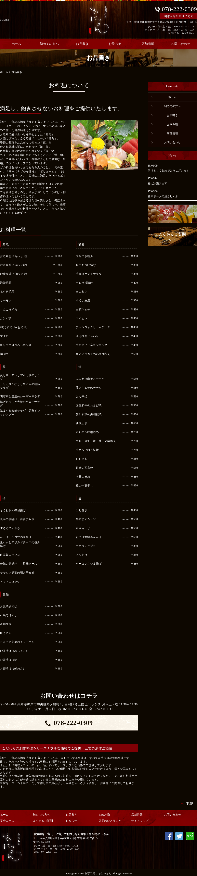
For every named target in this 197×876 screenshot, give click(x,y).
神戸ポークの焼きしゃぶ (163, 196)
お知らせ (71, 820)
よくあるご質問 (43, 820)
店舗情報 (147, 43)
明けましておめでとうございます (168, 170)
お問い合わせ (172, 142)
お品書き (82, 43)
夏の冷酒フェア (157, 183)
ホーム (4, 72)
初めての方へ (49, 43)
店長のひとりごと (109, 820)
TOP (189, 804)
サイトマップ (139, 820)
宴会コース (7, 820)
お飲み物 (115, 43)
